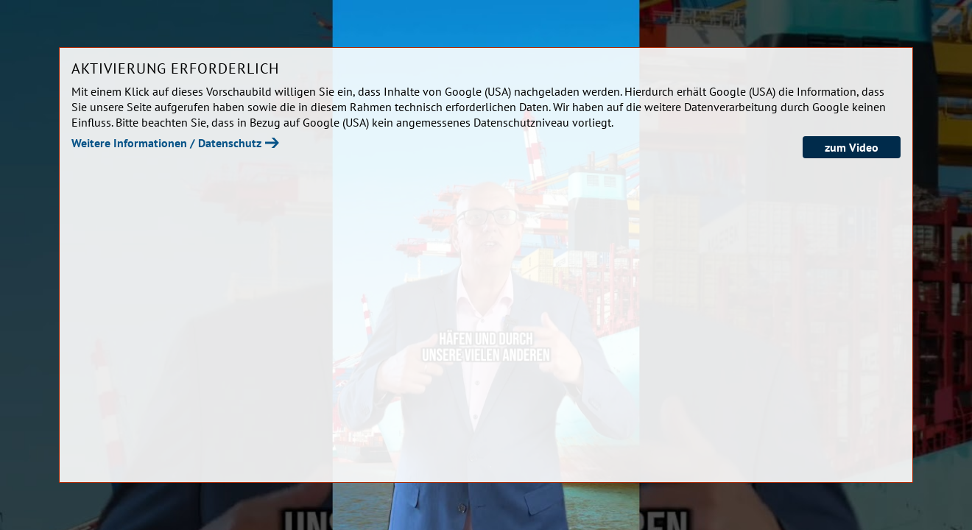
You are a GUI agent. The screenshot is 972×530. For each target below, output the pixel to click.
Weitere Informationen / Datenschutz (166, 142)
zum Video (851, 147)
